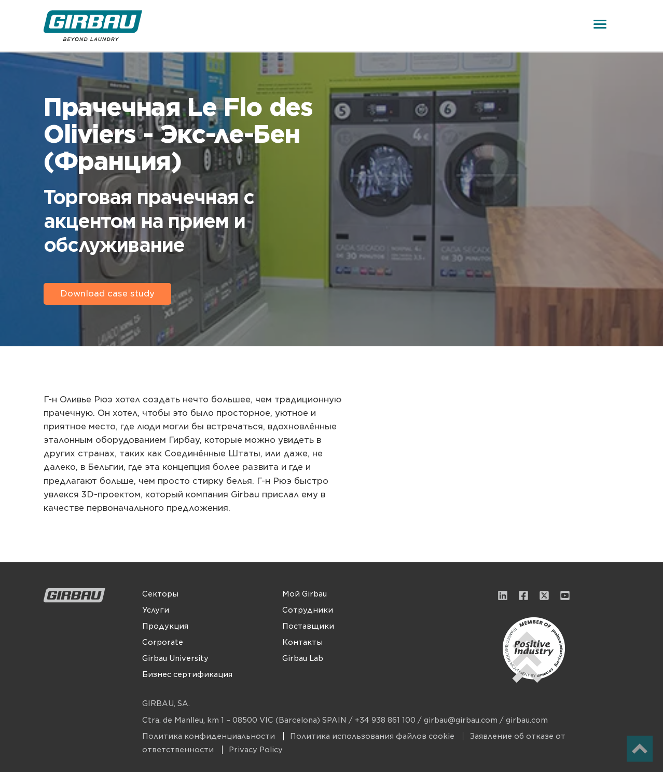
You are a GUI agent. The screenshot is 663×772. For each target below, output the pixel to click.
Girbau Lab (302, 658)
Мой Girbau (304, 594)
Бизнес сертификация (187, 674)
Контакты (302, 642)
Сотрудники (307, 610)
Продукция (165, 626)
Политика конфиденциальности (209, 736)
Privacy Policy (256, 750)
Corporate (162, 642)
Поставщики (308, 626)
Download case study (107, 294)
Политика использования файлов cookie (373, 736)
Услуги (155, 610)
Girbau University (175, 658)
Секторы (160, 594)
